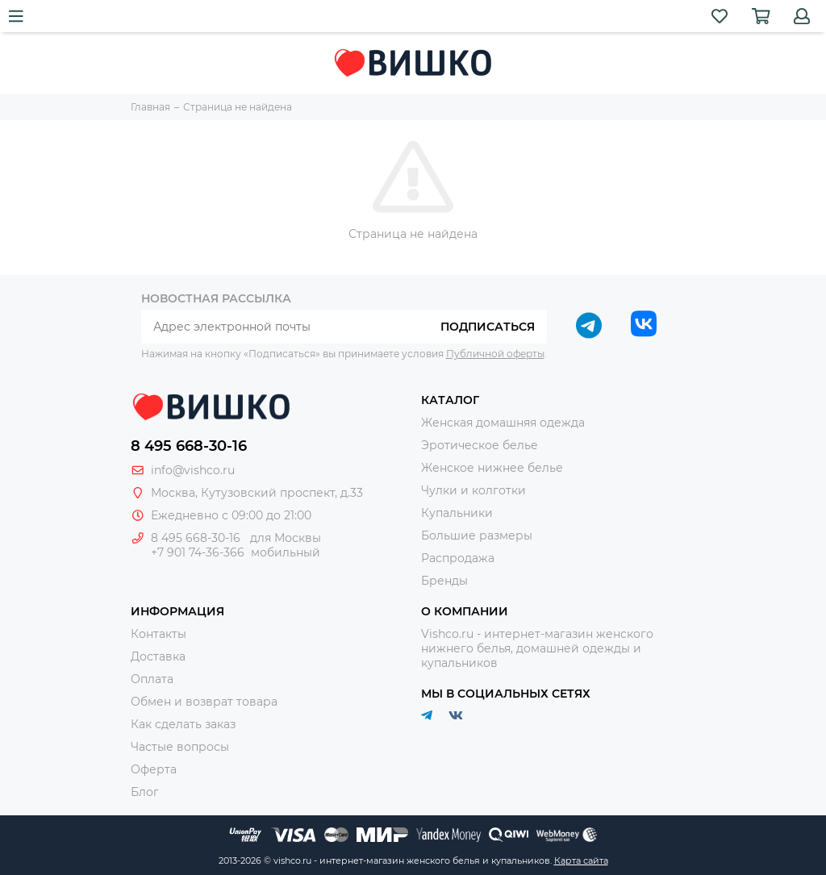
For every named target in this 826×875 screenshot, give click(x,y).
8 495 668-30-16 (189, 446)
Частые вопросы (180, 747)
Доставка (158, 656)
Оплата (152, 679)
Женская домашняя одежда (503, 422)
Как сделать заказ (183, 724)
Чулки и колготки (473, 490)
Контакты (158, 634)
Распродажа (457, 558)
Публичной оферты (495, 354)
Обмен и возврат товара (204, 701)
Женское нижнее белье (492, 467)
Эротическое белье (479, 445)
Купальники (457, 513)
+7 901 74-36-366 (197, 552)
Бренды (444, 580)
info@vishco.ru (193, 470)
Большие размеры (476, 535)
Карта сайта (581, 860)
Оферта (154, 769)
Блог (145, 792)
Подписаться (487, 326)
